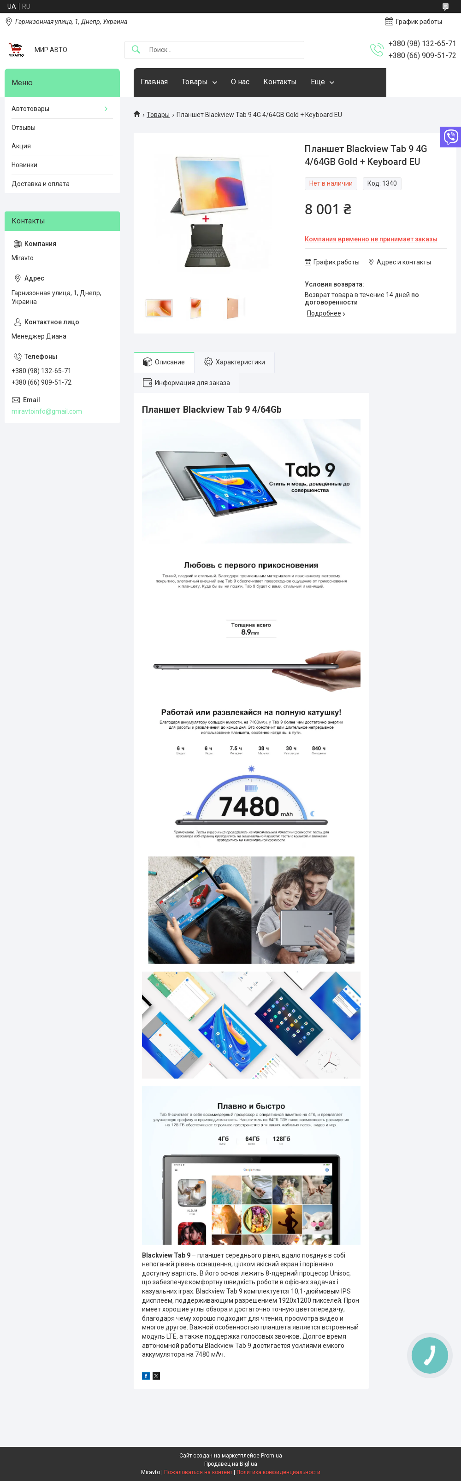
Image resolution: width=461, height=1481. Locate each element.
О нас (240, 81)
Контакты (280, 81)
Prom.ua (271, 1455)
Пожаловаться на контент (198, 1472)
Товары (195, 81)
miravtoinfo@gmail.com (47, 411)
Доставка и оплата (41, 183)
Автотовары (30, 108)
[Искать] (136, 50)
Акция (21, 146)
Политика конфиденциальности (278, 1472)
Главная (154, 81)
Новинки (24, 165)
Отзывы (23, 127)
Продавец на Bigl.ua (230, 1464)
